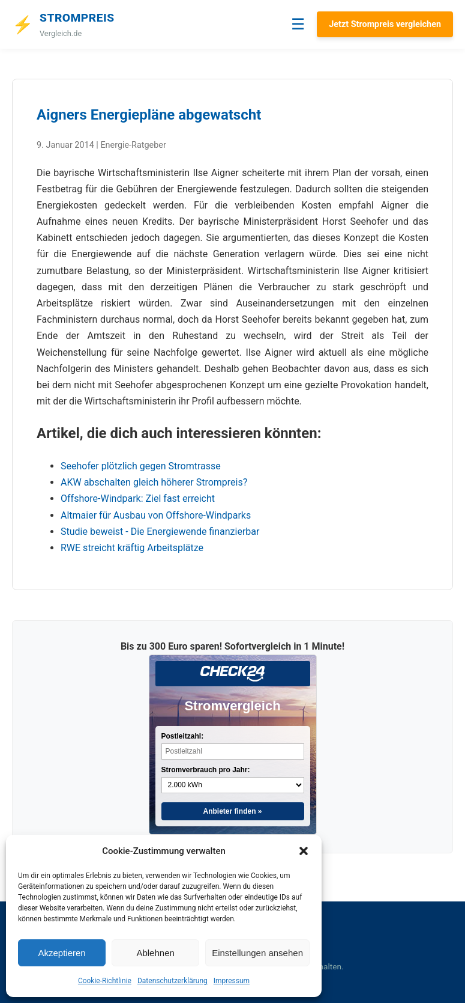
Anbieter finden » (232, 811)
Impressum (232, 981)
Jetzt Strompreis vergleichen (385, 24)
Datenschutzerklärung (172, 981)
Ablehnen (155, 953)
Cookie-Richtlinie (104, 981)
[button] (304, 851)
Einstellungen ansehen (257, 953)
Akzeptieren (61, 953)
